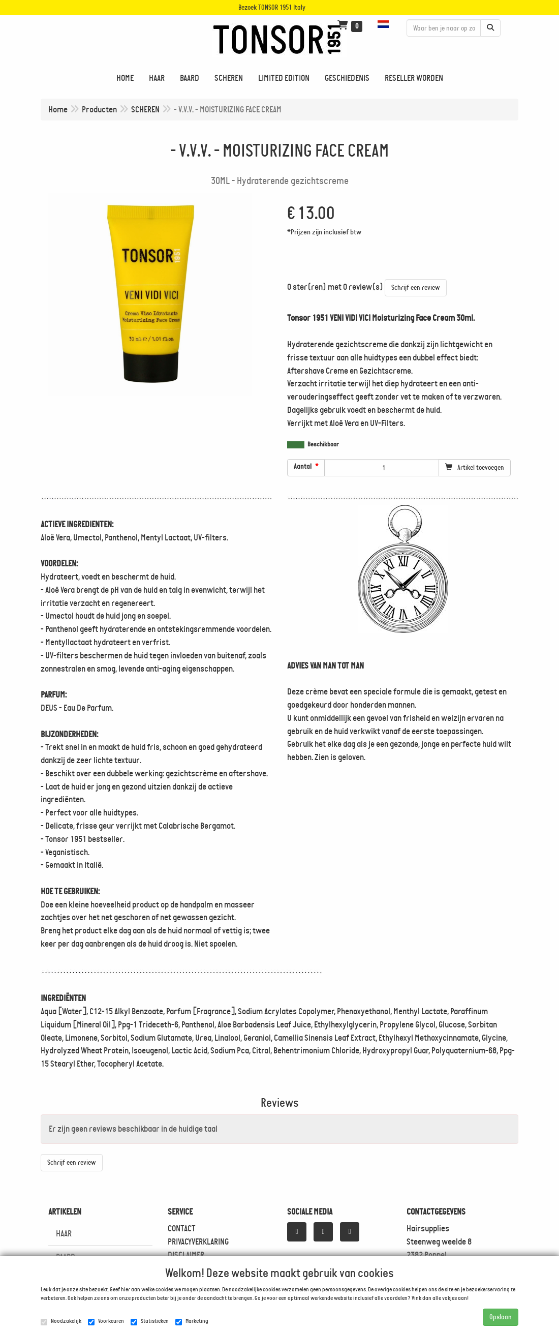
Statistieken (150, 1321)
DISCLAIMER (186, 1255)
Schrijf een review (415, 287)
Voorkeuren (106, 1321)
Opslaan (500, 1317)
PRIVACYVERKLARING (198, 1241)
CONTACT (182, 1228)
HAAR (64, 1233)
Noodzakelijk (61, 1321)
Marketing (191, 1321)
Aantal (303, 466)
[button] (384, 24)
